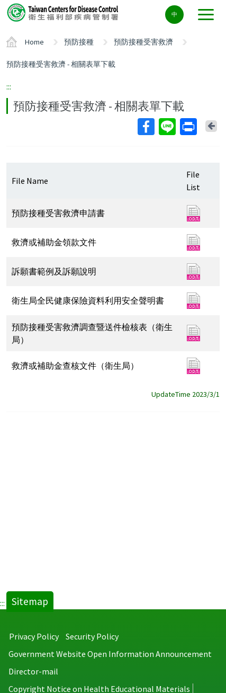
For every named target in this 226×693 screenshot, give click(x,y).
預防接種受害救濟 (143, 42)
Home (34, 42)
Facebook (146, 126)
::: (8, 86)
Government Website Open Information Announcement (110, 653)
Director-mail (33, 671)
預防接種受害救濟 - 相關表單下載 (60, 64)
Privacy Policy (34, 636)
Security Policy (92, 636)
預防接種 (79, 42)
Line (167, 126)
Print (188, 126)
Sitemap (30, 601)
